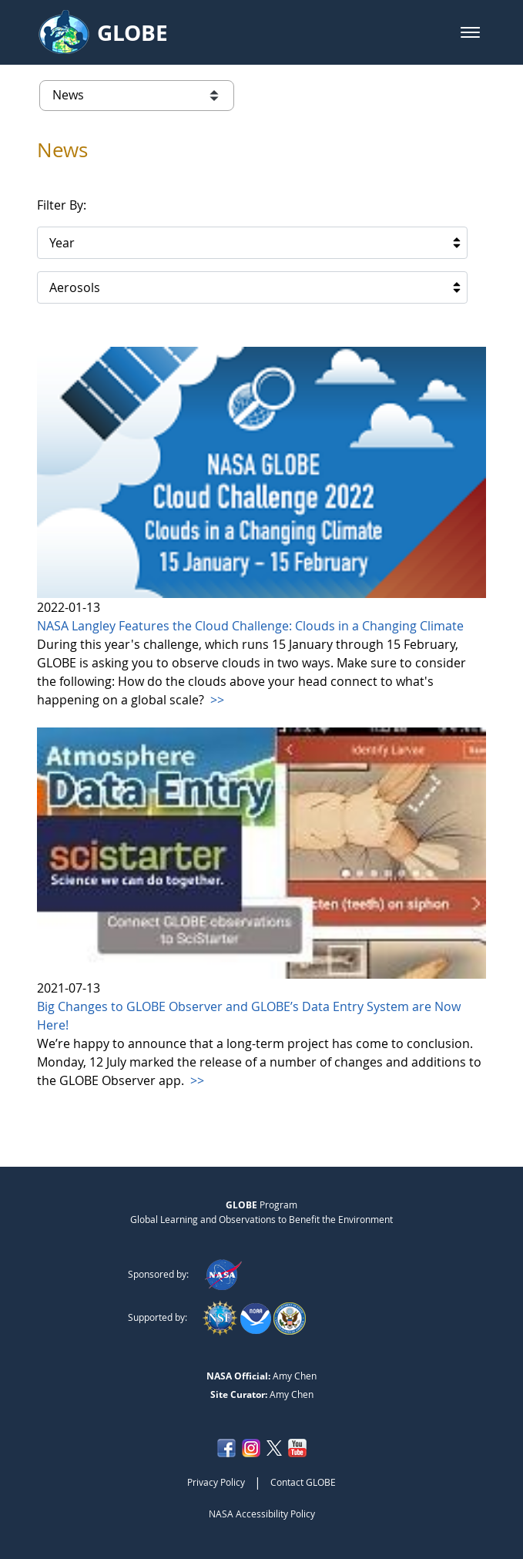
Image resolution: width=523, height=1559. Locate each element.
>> (215, 699)
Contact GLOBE (303, 1482)
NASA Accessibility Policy (262, 1513)
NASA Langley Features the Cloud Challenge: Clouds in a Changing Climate (250, 625)
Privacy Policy (216, 1482)
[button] (470, 32)
